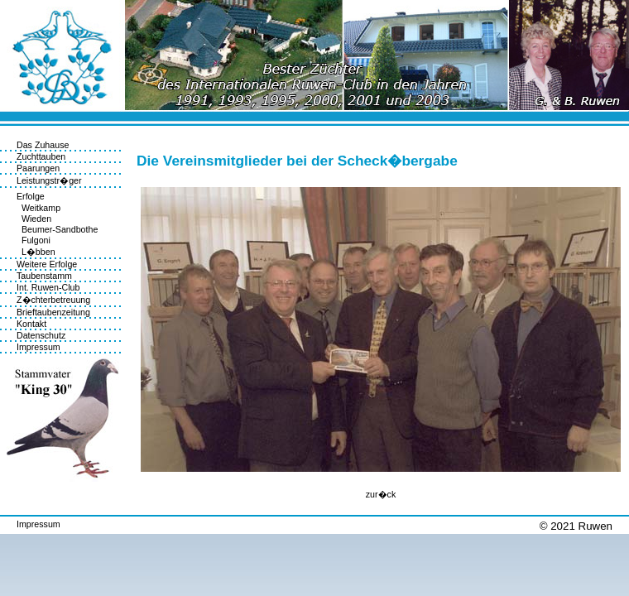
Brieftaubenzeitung (53, 312)
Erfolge (31, 196)
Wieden (34, 218)
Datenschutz (41, 335)
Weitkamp (38, 208)
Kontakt (31, 324)
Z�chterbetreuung (53, 300)
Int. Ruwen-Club (48, 287)
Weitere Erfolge (47, 264)
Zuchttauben (41, 156)
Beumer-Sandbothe (57, 229)
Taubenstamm (44, 276)
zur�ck (381, 494)
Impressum (38, 347)
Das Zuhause (43, 145)
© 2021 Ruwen (576, 526)
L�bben (36, 252)
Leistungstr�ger (49, 180)
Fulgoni (33, 240)
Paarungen (38, 168)
